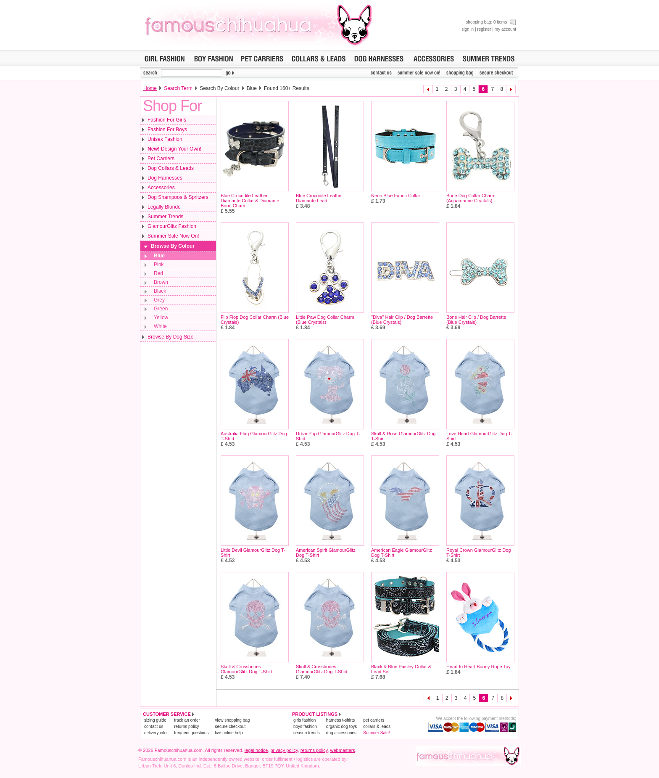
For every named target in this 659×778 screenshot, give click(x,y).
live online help (229, 732)
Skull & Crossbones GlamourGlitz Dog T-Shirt (246, 669)
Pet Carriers (161, 158)
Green (161, 309)
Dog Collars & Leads (171, 168)
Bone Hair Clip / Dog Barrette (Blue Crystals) (476, 320)
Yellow (161, 317)
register (484, 29)
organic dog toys (341, 726)
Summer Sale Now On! (173, 236)
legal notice (256, 750)
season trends (306, 732)
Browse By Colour (173, 246)
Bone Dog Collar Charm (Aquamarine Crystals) (471, 198)
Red (158, 273)
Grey (159, 300)
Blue (159, 256)
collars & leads (376, 726)
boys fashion (305, 726)
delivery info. (156, 732)
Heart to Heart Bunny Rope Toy (478, 666)
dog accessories (341, 732)
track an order (187, 720)
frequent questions (191, 732)
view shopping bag (232, 720)
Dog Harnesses (165, 178)
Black (160, 291)
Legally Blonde (164, 207)
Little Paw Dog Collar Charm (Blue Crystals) (325, 320)
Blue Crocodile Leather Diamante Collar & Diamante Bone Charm (250, 200)
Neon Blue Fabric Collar (395, 195)
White (160, 326)
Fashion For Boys (167, 129)
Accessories (161, 188)
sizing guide (155, 720)
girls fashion (304, 720)
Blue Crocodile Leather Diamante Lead (319, 198)
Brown (161, 282)
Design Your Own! (174, 149)
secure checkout (230, 726)
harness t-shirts (340, 720)
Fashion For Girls (167, 120)
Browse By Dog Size (170, 337)
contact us (153, 726)
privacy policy (284, 750)
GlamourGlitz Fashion (172, 226)
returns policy (186, 726)
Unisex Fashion (165, 139)
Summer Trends (165, 217)
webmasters (342, 750)
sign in (467, 29)
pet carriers (373, 720)
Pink (158, 264)
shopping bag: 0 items (491, 22)
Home (150, 88)
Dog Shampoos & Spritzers (178, 197)
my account (505, 29)
